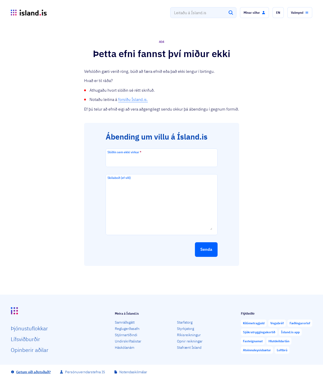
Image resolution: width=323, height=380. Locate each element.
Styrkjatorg (185, 328)
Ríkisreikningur (189, 335)
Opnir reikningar (190, 341)
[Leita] (231, 12)
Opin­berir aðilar (29, 349)
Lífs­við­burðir (25, 339)
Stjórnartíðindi (126, 335)
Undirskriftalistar (128, 341)
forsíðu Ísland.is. (133, 99)
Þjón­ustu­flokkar (29, 328)
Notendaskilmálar (133, 372)
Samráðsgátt (125, 322)
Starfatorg (184, 322)
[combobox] (203, 12)
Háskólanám (124, 347)
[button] (254, 12)
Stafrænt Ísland (189, 347)
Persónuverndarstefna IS (85, 372)
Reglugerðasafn (127, 328)
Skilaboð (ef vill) (119, 178)
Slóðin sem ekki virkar (124, 152)
